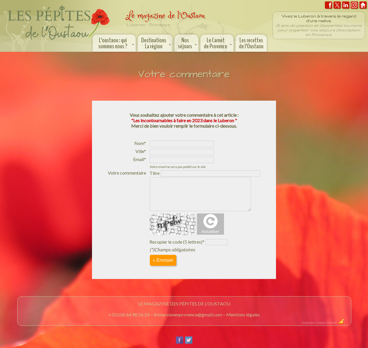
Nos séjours (188, 43)
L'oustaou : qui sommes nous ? (116, 43)
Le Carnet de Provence (218, 43)
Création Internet (329, 322)
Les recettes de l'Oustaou (251, 43)
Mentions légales (243, 314)
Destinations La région (156, 43)
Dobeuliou (308, 322)
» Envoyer (163, 260)
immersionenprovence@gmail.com (188, 314)
